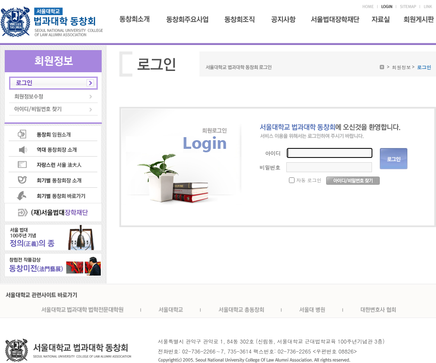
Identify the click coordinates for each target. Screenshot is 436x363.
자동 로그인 (309, 180)
